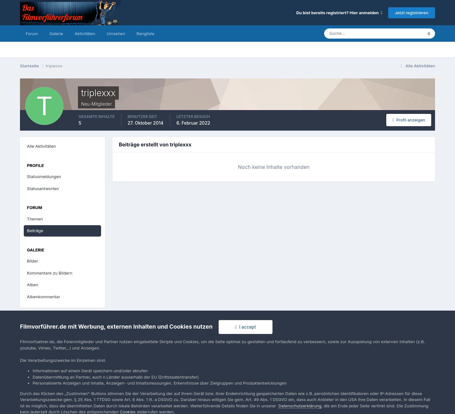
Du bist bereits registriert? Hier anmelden (339, 12)
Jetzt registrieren (411, 12)
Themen (35, 218)
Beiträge (35, 230)
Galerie (56, 33)
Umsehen (115, 33)
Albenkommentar (43, 296)
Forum (32, 33)
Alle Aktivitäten (41, 146)
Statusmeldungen (44, 176)
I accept (245, 327)
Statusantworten (43, 188)
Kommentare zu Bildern (49, 272)
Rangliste (145, 33)
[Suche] (351, 33)
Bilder (32, 260)
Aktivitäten (84, 33)
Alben (32, 284)
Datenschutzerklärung (300, 405)
